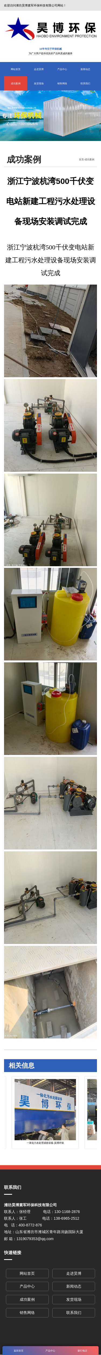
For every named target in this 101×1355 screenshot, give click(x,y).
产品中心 (62, 69)
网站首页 (15, 69)
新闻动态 (85, 69)
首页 (81, 159)
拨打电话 (82, 1350)
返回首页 (18, 1350)
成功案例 (15, 83)
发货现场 (39, 83)
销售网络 (62, 83)
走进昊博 (39, 69)
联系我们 (85, 83)
